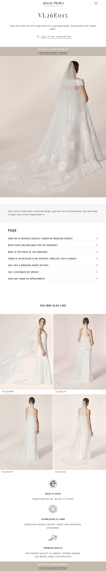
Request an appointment (53, 49)
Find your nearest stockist (53, 53)
